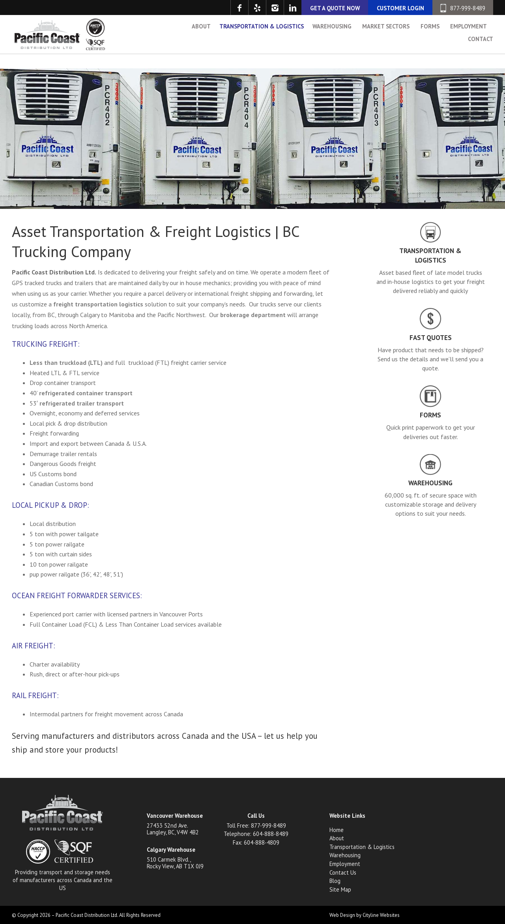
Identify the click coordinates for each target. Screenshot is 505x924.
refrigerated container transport (86, 393)
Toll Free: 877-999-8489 (256, 825)
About (201, 43)
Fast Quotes (431, 337)
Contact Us (342, 872)
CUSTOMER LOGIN (400, 8)
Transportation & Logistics (261, 43)
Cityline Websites (381, 915)
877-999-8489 (462, 8)
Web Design (342, 915)
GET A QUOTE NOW (335, 8)
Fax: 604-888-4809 (256, 842)
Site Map (340, 889)
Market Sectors (386, 43)
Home (336, 830)
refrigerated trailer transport (81, 403)
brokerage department (253, 315)
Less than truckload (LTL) (66, 362)
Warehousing (332, 43)
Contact (480, 56)
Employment (468, 43)
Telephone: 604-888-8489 (256, 834)
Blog (334, 881)
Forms (430, 43)
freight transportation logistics (98, 304)
